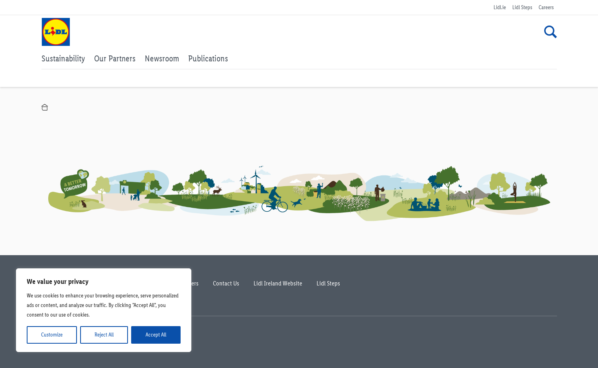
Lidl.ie (500, 7)
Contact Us (226, 283)
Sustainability (63, 58)
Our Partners (115, 58)
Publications (208, 58)
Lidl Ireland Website (278, 283)
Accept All (156, 334)
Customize (52, 334)
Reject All (104, 334)
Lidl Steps (522, 7)
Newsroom (162, 58)
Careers (546, 7)
